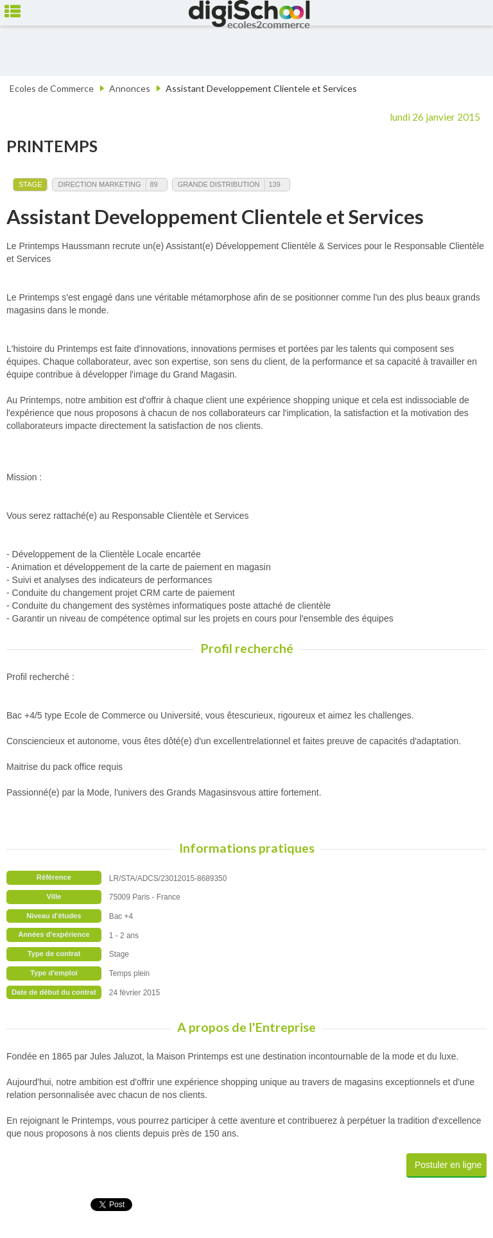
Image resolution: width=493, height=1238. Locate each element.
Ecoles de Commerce (52, 88)
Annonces (129, 88)
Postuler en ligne (448, 1165)
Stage (30, 184)
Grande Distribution (219, 184)
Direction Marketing (99, 184)
